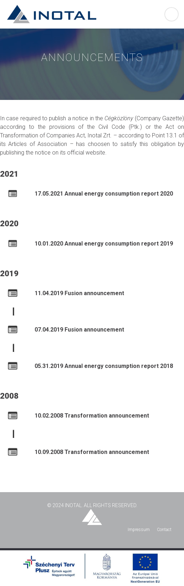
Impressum (139, 529)
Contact (164, 529)
